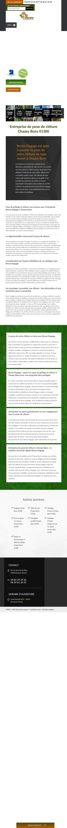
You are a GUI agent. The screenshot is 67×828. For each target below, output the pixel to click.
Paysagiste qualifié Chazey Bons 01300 (36, 521)
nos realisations (16, 82)
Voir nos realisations (14, 2)
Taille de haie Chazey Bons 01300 (35, 511)
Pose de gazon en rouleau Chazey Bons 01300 (19, 522)
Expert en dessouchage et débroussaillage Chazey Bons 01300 (19, 542)
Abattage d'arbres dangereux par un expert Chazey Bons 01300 (52, 525)
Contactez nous (13, 90)
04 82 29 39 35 (32, 2)
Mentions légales (48, 609)
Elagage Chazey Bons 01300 (19, 509)
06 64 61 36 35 (46, 2)
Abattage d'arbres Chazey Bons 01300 (52, 511)
